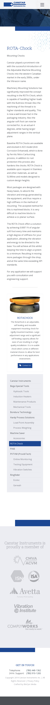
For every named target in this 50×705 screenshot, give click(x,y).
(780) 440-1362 (33, 670)
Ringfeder (15, 474)
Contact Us (25, 365)
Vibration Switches (22, 469)
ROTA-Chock (16, 443)
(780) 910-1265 (33, 673)
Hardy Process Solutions (22, 417)
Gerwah (17, 485)
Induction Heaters (22, 396)
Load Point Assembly (23, 422)
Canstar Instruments (20, 380)
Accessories (19, 438)
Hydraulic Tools (21, 391)
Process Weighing (22, 427)
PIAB (12, 448)
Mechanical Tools (22, 407)
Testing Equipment (22, 464)
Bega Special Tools (19, 386)
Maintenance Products (24, 401)
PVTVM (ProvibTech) (20, 453)
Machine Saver (17, 433)
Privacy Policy (33, 681)
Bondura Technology (20, 412)
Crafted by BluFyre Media (25, 684)
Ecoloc (16, 480)
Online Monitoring (22, 459)
